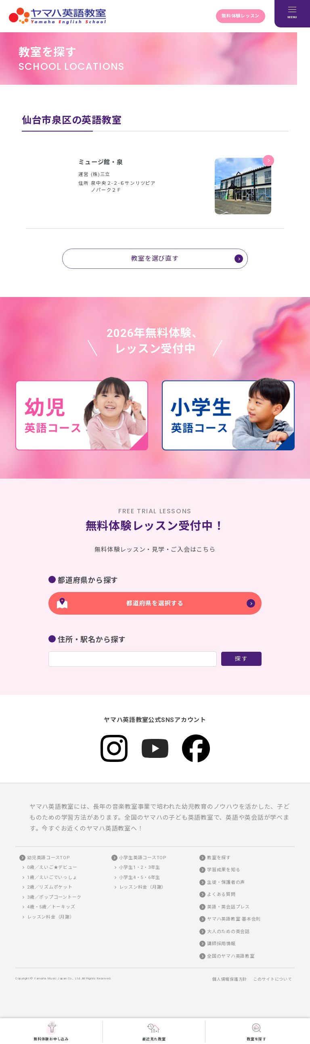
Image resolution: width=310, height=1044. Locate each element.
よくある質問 (221, 895)
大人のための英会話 (228, 932)
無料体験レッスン (240, 16)
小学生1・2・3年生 (140, 868)
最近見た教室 (154, 1031)
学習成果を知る (223, 870)
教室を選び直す (154, 258)
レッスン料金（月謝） (51, 917)
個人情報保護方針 (229, 979)
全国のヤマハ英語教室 (231, 956)
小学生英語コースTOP (143, 858)
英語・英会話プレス (228, 907)
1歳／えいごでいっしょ (52, 878)
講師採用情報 (221, 944)
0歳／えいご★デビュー (52, 868)
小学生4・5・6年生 (140, 878)
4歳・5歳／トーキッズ (51, 907)
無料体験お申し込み (51, 1031)
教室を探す (256, 1031)
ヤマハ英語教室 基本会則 (234, 920)
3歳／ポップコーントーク (54, 897)
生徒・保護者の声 (226, 882)
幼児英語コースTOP (48, 858)
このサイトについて (272, 979)
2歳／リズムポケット (50, 888)
